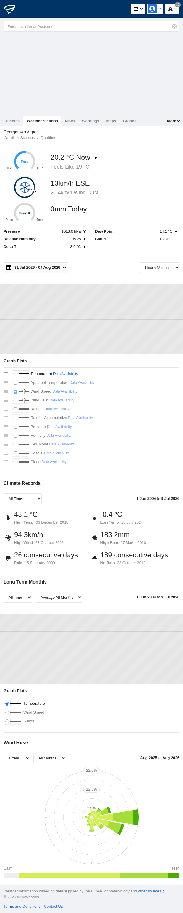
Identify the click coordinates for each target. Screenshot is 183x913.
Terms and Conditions (22, 906)
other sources (149, 891)
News (70, 121)
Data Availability (65, 374)
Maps (111, 121)
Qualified (48, 137)
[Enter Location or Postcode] (91, 26)
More (171, 121)
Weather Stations (42, 121)
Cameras (12, 121)
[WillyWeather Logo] (13, 9)
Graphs (130, 121)
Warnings (90, 121)
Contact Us (53, 906)
